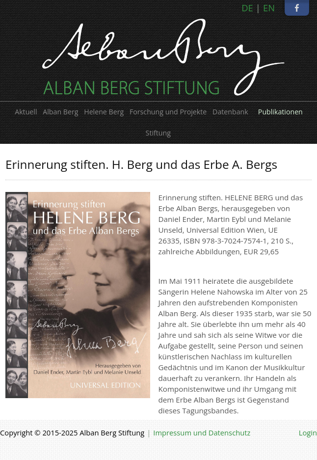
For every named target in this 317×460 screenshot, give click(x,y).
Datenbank (230, 111)
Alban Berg (60, 111)
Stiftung (158, 132)
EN (269, 7)
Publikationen (280, 111)
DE (247, 7)
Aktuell (26, 111)
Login (308, 432)
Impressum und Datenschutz (201, 432)
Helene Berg (104, 111)
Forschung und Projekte (168, 111)
